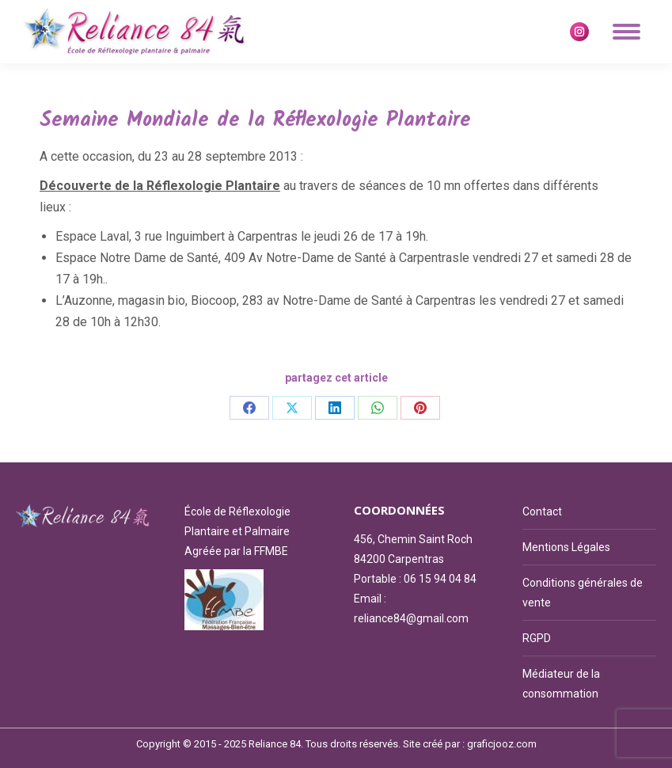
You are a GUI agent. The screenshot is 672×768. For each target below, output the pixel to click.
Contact (542, 511)
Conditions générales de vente (582, 592)
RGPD (536, 638)
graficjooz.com (502, 744)
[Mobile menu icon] (626, 32)
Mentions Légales (566, 547)
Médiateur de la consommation (561, 683)
